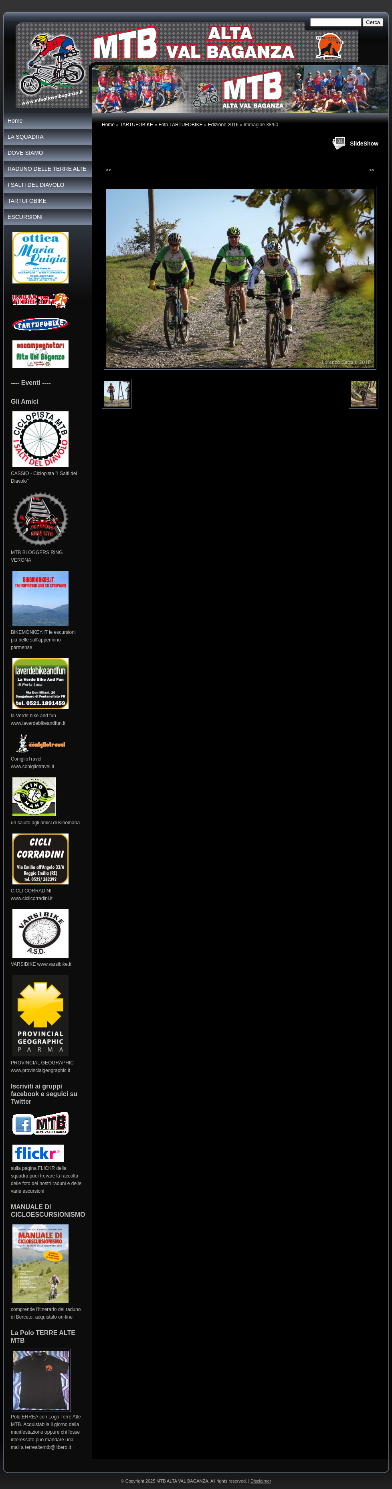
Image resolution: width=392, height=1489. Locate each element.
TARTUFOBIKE (136, 124)
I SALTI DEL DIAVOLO (36, 185)
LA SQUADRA (25, 137)
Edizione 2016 (223, 124)
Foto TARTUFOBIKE (180, 124)
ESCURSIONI (25, 217)
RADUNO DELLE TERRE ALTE (47, 169)
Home (108, 124)
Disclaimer (261, 1481)
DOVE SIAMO (25, 153)
